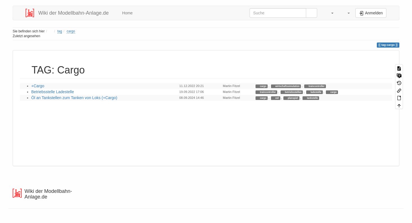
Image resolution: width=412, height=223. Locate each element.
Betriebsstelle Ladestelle (52, 92)
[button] (329, 13)
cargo (71, 31)
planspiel (292, 98)
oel (277, 98)
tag (59, 31)
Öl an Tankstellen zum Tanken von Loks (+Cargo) (74, 97)
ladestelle (315, 92)
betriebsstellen (292, 92)
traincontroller (316, 86)
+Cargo (37, 86)
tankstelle (312, 98)
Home (127, 13)
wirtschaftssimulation (287, 86)
